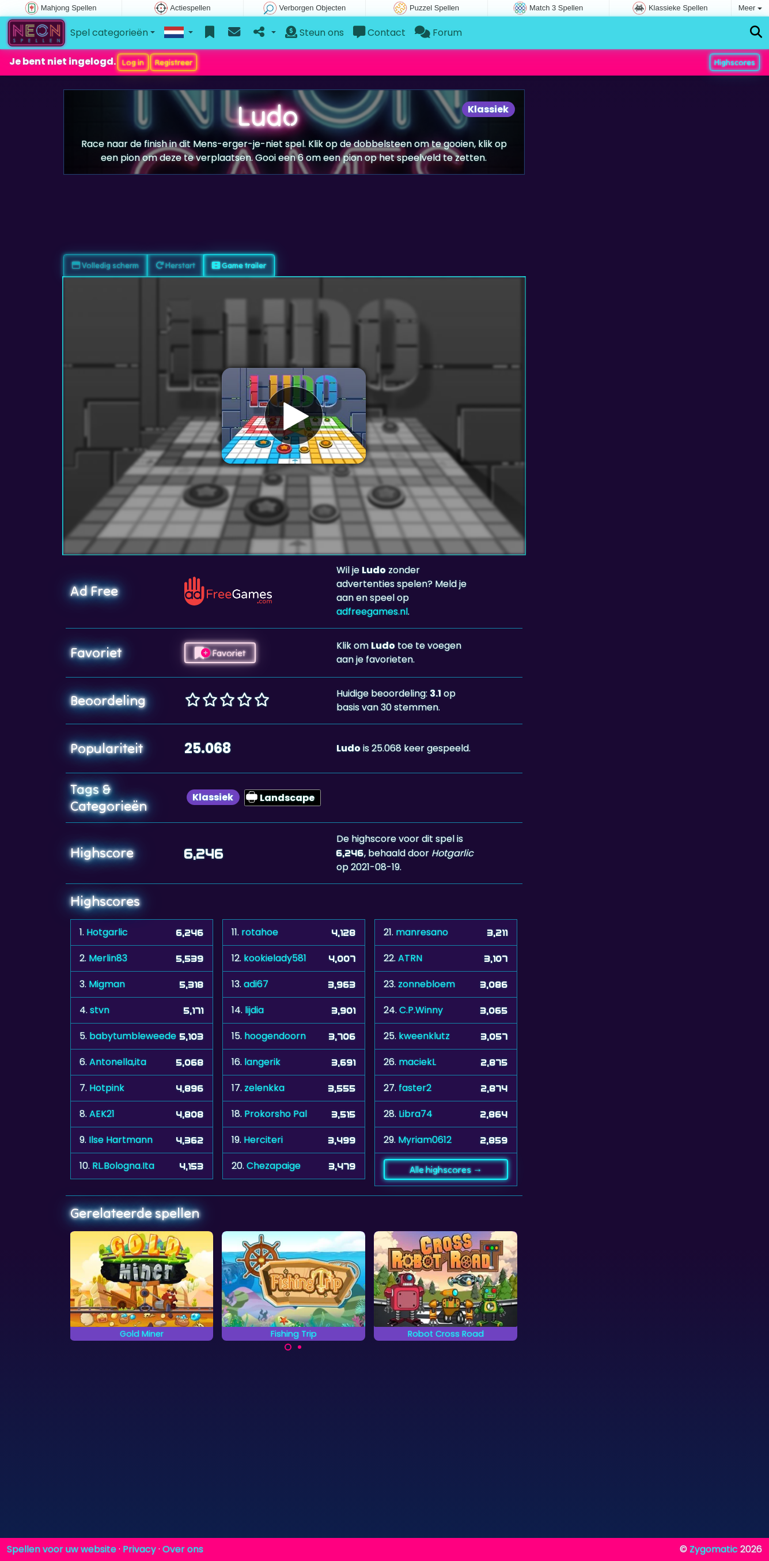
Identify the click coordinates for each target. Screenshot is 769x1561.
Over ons (182, 1549)
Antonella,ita (117, 1062)
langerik (262, 1062)
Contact (379, 32)
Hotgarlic (107, 932)
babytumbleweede (132, 1036)
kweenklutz (424, 1036)
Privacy (139, 1549)
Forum (438, 32)
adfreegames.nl (372, 611)
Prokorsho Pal (275, 1113)
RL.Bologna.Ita (123, 1165)
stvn (99, 1010)
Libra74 (416, 1113)
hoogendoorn (275, 1036)
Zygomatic (714, 1549)
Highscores (734, 62)
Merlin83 (108, 958)
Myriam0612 (425, 1139)
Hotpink (106, 1087)
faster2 (415, 1087)
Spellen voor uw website (61, 1549)
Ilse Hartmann (121, 1139)
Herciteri (263, 1139)
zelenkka (264, 1087)
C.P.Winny (421, 1010)
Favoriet (220, 653)
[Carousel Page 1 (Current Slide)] (288, 1347)
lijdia (254, 1010)
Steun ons (314, 32)
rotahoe (259, 932)
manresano (422, 932)
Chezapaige (274, 1165)
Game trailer (239, 265)
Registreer (173, 62)
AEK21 (102, 1113)
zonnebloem (426, 984)
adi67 (256, 984)
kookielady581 (275, 958)
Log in (133, 62)
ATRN (410, 958)
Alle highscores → (446, 1169)
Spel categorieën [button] (109, 32)
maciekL (417, 1062)
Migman (107, 984)
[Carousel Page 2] (299, 1347)
